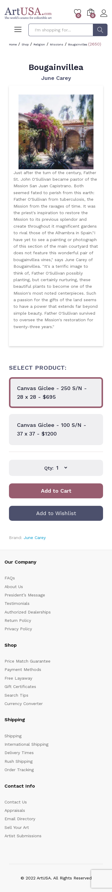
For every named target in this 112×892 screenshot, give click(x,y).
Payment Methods (22, 669)
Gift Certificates (20, 686)
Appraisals (14, 810)
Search (100, 30)
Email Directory (19, 818)
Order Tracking (19, 769)
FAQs (9, 578)
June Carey (56, 78)
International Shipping (26, 744)
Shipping (13, 735)
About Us (13, 586)
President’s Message (24, 595)
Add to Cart (56, 491)
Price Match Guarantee (27, 661)
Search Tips (16, 695)
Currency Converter (23, 703)
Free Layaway (18, 678)
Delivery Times (19, 752)
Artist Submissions (23, 835)
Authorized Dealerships (27, 612)
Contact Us (15, 802)
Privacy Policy (18, 628)
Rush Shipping (18, 761)
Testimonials (17, 603)
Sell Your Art (16, 827)
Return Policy (17, 620)
